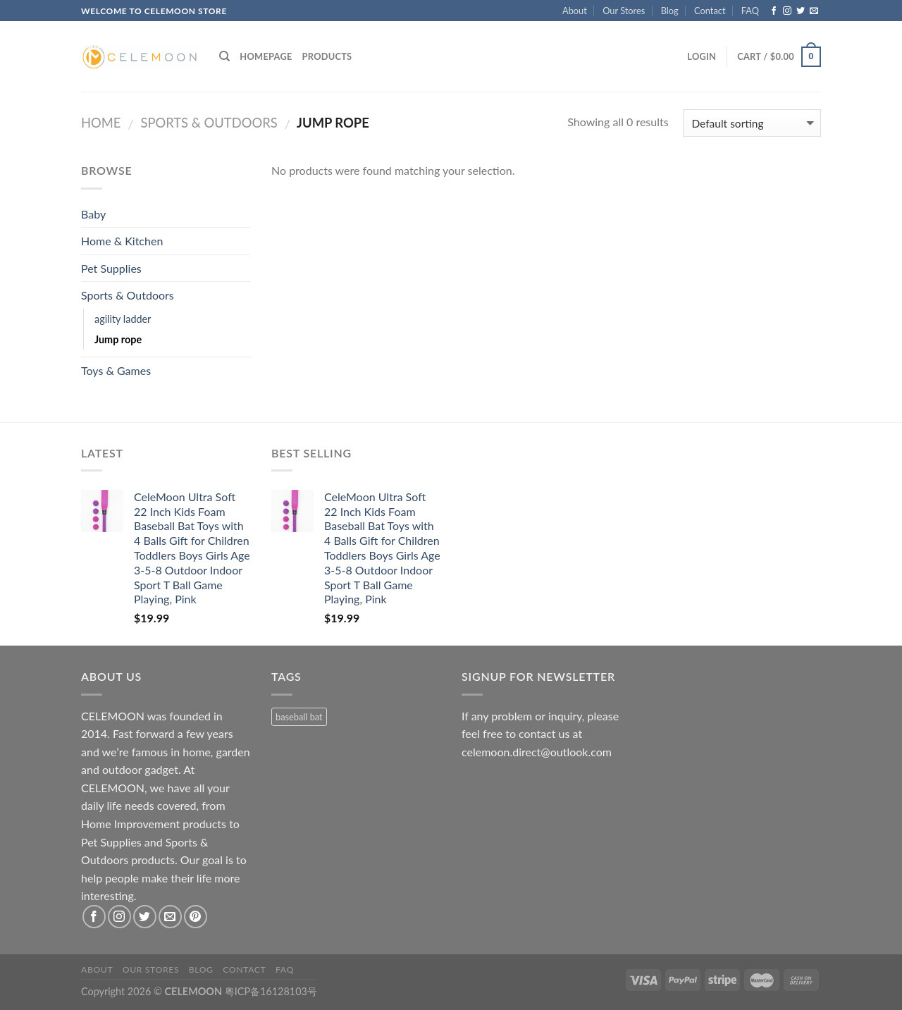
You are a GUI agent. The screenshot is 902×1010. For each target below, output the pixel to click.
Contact (709, 10)
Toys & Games (116, 370)
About (574, 10)
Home (101, 122)
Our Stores (624, 10)
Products (327, 56)
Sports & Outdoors (208, 122)
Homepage (266, 56)
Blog (670, 10)
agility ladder (122, 319)
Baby (93, 214)
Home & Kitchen (122, 240)
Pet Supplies (111, 268)
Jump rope (118, 339)
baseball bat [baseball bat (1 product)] (299, 716)
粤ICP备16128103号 (271, 991)
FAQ (750, 10)
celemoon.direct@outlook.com (537, 751)
